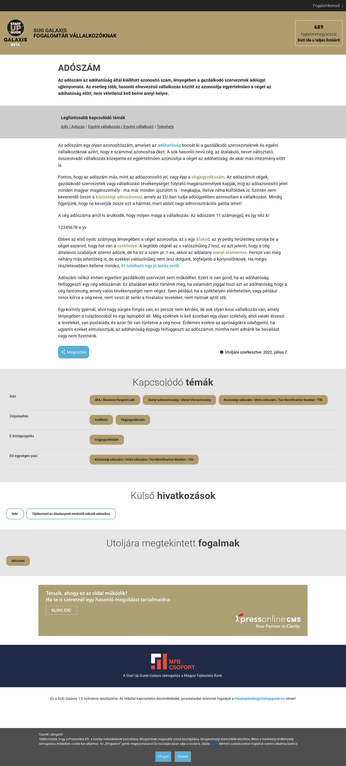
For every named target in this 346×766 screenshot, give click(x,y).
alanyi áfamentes (230, 252)
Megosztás (73, 352)
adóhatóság (169, 145)
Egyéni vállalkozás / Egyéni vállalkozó (120, 126)
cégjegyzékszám (208, 177)
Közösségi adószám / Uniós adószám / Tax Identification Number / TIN (273, 400)
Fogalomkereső (326, 5)
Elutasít (183, 756)
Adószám (17, 561)
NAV (15, 514)
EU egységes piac (23, 456)
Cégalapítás (18, 416)
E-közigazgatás (21, 436)
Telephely (165, 126)
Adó (12, 396)
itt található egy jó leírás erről (150, 265)
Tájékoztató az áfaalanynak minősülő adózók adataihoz (71, 514)
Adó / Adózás (73, 126)
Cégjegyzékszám (133, 420)
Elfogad (163, 756)
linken (214, 743)
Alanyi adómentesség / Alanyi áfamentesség (179, 400)
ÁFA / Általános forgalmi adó (115, 400)
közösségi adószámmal (119, 196)
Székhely (101, 420)
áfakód (203, 239)
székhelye (127, 245)
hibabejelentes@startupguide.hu (260, 698)
